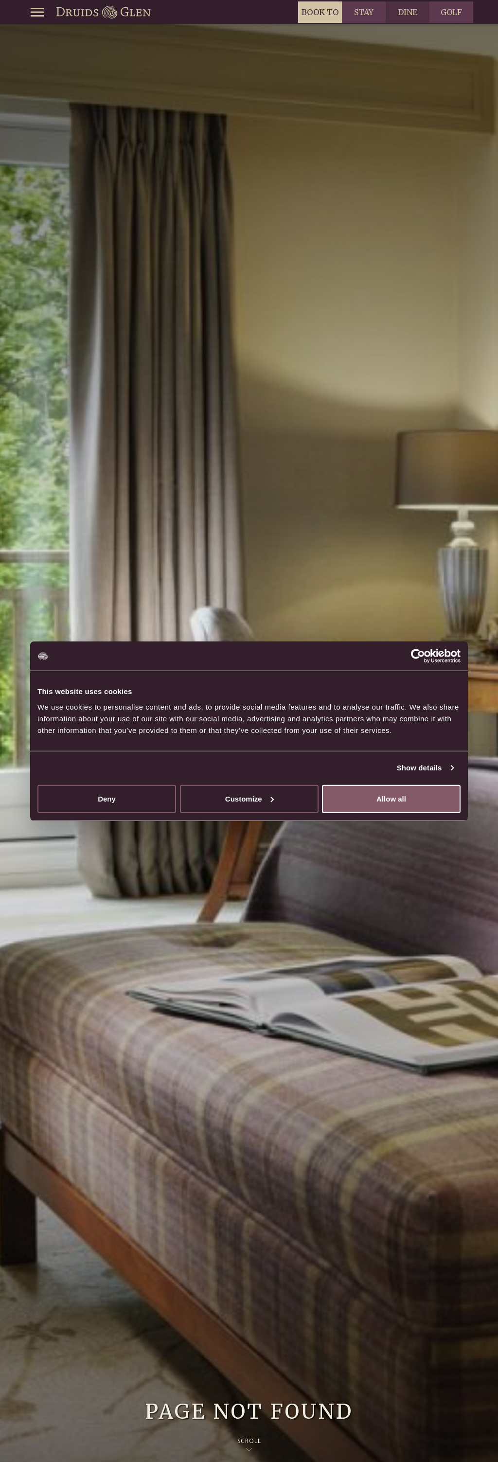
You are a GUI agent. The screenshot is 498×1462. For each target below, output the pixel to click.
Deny (107, 798)
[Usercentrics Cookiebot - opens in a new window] (418, 656)
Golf (451, 12)
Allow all (391, 798)
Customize (249, 798)
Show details (419, 768)
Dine (407, 12)
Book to (320, 12)
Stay (364, 12)
